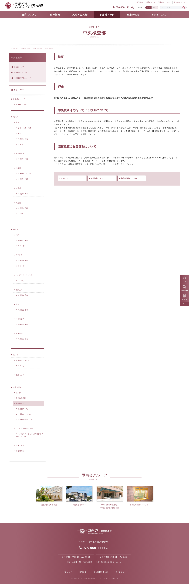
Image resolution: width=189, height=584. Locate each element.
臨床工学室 (20, 445)
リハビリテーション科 (24, 275)
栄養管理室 (20, 451)
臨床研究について (24, 173)
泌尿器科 (19, 333)
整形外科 (19, 255)
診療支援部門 (37, 48)
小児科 (18, 168)
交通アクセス (150, 2)
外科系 (15, 229)
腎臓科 (18, 203)
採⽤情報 (139, 2)
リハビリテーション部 (24, 428)
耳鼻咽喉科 (20, 319)
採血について (66, 178)
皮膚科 (18, 188)
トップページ (13, 48)
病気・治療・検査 (24, 128)
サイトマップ (66, 572)
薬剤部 (18, 393)
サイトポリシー (121, 572)
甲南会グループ (179, 2)
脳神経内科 (20, 153)
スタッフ (21, 144)
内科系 (15, 117)
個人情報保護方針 (101, 572)
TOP (184, 304)
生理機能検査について (129, 178)
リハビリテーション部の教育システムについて (29, 435)
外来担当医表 (23, 139)
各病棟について (19, 99)
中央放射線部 (21, 398)
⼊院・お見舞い (81, 14)
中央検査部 (16, 57)
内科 (17, 122)
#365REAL (159, 14)
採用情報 (82, 572)
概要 (19, 133)
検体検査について (97, 178)
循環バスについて (164, 2)
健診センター (21, 375)
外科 (17, 235)
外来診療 (55, 14)
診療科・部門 (107, 14)
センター (16, 355)
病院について (29, 14)
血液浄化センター (22, 360)
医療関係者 (133, 14)
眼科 (17, 304)
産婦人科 (19, 290)
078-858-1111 (123, 7)
